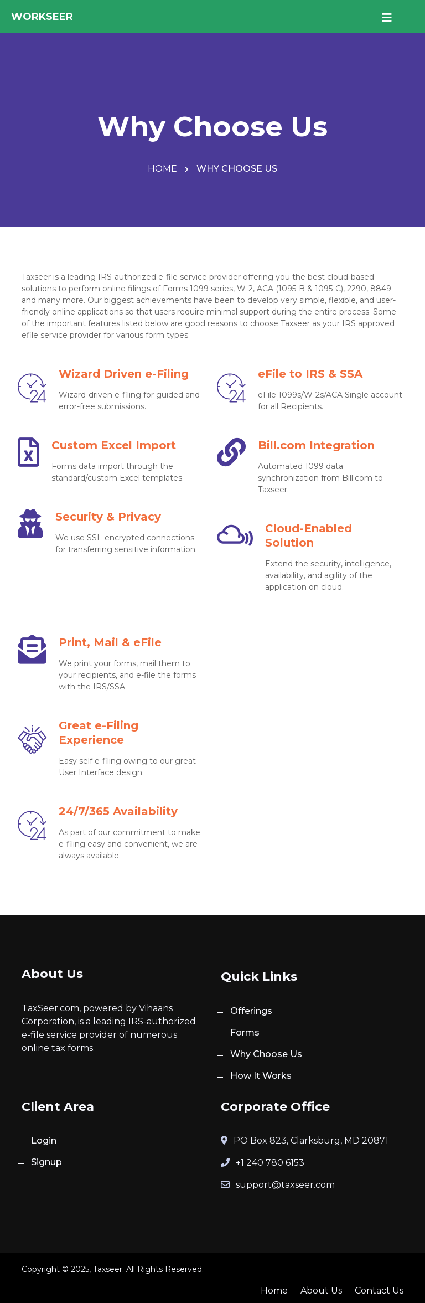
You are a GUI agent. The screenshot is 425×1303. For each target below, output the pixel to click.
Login (43, 1140)
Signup (46, 1162)
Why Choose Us (266, 1054)
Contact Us (379, 1290)
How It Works (261, 1075)
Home (163, 168)
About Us (321, 1290)
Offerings (251, 1011)
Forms (245, 1032)
